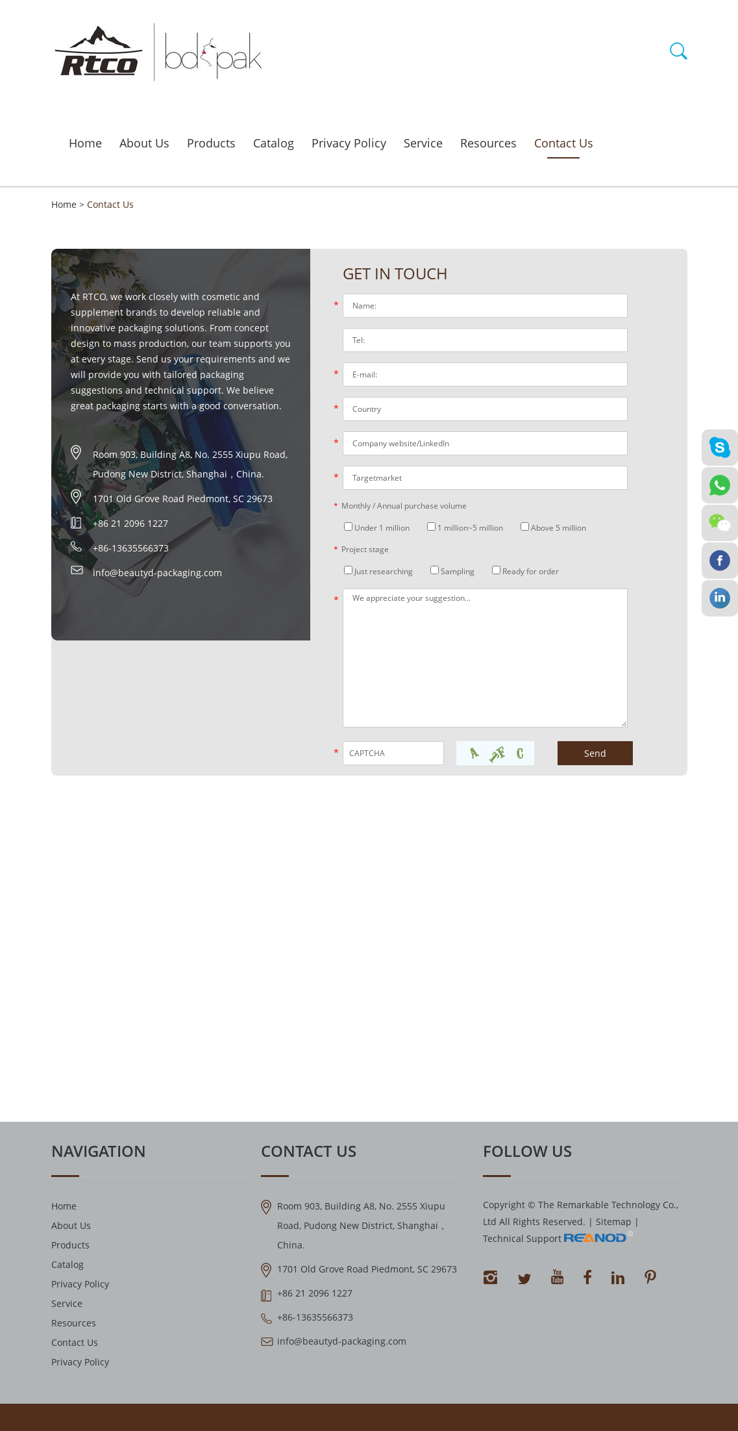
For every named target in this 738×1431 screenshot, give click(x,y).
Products (211, 143)
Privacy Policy (349, 143)
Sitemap (614, 1221)
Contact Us (563, 143)
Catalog (273, 143)
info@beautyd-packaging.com (157, 572)
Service (423, 143)
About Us (144, 143)
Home (85, 143)
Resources (488, 143)
